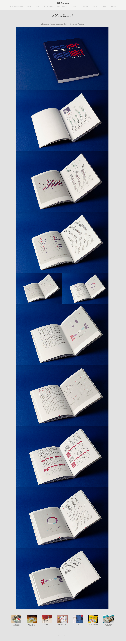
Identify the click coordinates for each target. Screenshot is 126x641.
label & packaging (16, 6)
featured (95, 6)
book (37, 6)
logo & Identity (62, 6)
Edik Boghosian (63, 3)
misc (104, 6)
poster (29, 6)
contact (113, 6)
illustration (84, 6)
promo (74, 6)
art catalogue (48, 6)
